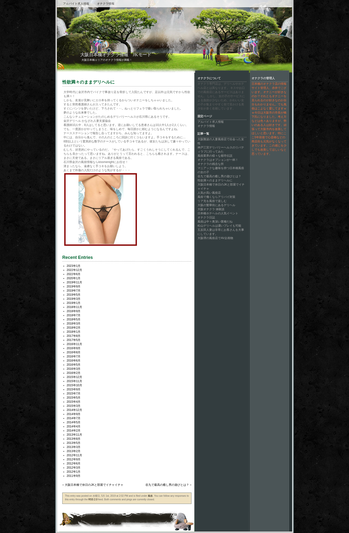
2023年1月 (73, 266)
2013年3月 (73, 447)
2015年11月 (74, 381)
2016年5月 (73, 364)
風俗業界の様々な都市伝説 (215, 155)
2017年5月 (73, 340)
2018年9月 (73, 311)
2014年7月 (73, 418)
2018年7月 (73, 315)
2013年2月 (73, 451)
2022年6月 (73, 274)
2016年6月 (73, 360)
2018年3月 (73, 323)
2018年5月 (73, 319)
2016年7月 (73, 356)
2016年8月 (73, 352)
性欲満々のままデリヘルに (215, 180)
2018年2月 (73, 327)
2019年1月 (73, 303)
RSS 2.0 (92, 499)
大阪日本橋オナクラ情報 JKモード (115, 54)
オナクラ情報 (105, 3)
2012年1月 (73, 471)
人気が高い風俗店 (209, 192)
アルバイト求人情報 (76, 3)
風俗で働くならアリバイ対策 (216, 197)
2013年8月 (73, 438)
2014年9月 (73, 414)
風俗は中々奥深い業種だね (215, 221)
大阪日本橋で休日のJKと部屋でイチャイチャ (94, 485)
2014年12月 (74, 410)
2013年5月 (73, 443)
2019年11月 (74, 282)
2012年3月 (73, 467)
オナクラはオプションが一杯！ (218, 160)
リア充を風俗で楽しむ (212, 201)
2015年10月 (74, 385)
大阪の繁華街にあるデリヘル (216, 205)
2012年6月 (73, 463)
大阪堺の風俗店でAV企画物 (215, 238)
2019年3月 (73, 299)
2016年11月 (74, 344)
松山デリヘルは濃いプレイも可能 (219, 225)
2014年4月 (73, 426)
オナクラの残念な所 (211, 164)
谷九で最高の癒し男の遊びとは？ (167, 485)
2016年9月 (73, 348)
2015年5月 (73, 397)
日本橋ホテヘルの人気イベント (218, 213)
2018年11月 (74, 307)
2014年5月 (73, 422)
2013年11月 (74, 434)
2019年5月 (73, 294)
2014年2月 (73, 430)
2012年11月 (74, 455)
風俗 (150, 495)
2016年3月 (73, 369)
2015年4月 (73, 401)
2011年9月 (73, 476)
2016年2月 (73, 373)
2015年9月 (73, 389)
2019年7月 (73, 290)
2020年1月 (73, 278)
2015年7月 (73, 393)
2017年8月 (73, 336)
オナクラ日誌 (206, 217)
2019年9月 (73, 286)
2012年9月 (73, 459)
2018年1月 (73, 331)
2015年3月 (73, 406)
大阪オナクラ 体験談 (211, 209)
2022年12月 (74, 270)
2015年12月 (74, 377)
